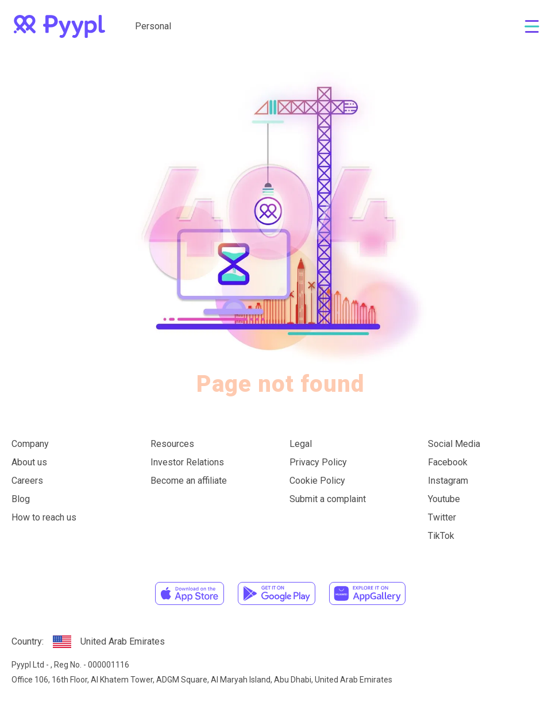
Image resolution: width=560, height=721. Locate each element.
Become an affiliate (188, 480)
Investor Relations (187, 462)
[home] (59, 26)
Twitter (442, 517)
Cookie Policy (317, 480)
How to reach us (43, 517)
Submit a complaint (327, 498)
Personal (153, 26)
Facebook (448, 462)
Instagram (448, 480)
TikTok (441, 535)
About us (29, 462)
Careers (27, 480)
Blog (20, 498)
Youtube (444, 498)
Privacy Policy (318, 462)
